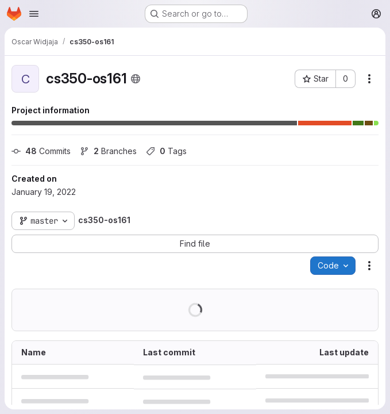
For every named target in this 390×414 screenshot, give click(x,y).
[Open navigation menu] (34, 14)
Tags (166, 151)
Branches (108, 151)
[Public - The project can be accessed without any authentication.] (135, 78)
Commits (41, 151)
